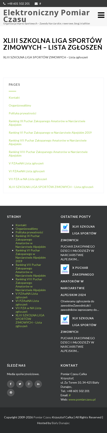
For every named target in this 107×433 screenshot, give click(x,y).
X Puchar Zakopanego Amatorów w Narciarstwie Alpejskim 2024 (77, 281)
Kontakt (14, 97)
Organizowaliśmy (20, 105)
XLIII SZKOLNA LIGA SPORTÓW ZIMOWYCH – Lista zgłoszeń (51, 187)
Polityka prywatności (22, 113)
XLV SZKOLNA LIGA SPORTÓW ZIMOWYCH (79, 325)
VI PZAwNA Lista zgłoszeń (27, 171)
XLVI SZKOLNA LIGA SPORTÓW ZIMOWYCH (79, 233)
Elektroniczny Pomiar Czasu (46, 15)
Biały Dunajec (61, 423)
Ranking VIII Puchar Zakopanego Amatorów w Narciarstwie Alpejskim (31, 284)
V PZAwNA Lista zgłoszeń (26, 163)
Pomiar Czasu (42, 417)
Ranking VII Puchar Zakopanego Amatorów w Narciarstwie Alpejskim (31, 270)
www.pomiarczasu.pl (82, 399)
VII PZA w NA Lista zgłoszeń (28, 179)
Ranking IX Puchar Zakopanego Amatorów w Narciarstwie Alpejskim (31, 241)
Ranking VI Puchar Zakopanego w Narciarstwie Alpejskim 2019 (50, 132)
